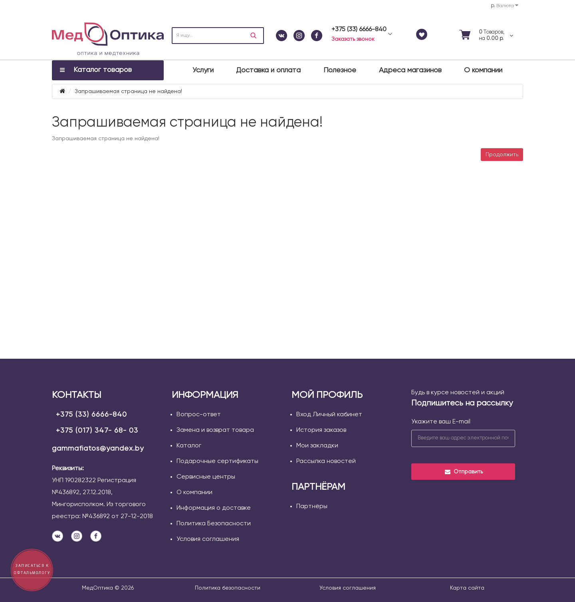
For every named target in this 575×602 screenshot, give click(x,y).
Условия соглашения (207, 539)
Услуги (203, 70)
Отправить (463, 472)
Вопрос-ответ (198, 414)
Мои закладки (317, 446)
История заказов (321, 430)
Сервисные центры (205, 477)
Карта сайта (467, 588)
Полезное (339, 70)
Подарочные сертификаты (217, 461)
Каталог (188, 446)
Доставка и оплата (268, 70)
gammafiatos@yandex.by (98, 448)
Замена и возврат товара (215, 430)
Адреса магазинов (410, 70)
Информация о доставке (213, 508)
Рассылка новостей (326, 461)
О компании (483, 70)
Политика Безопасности (213, 524)
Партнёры (311, 506)
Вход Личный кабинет (329, 414)
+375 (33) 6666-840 (91, 414)
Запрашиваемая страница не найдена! (128, 91)
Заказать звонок (353, 39)
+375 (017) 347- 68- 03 (97, 430)
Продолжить (502, 154)
